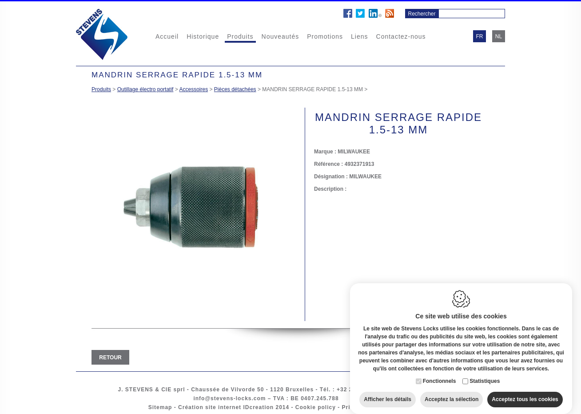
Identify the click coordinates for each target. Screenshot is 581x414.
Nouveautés (280, 36)
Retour (110, 357)
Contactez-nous (401, 36)
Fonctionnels (439, 374)
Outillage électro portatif (145, 89)
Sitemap (160, 407)
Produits (240, 36)
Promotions (325, 36)
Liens (359, 36)
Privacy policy (363, 407)
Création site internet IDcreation (226, 407)
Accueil (167, 36)
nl (498, 36)
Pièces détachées (235, 89)
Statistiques (485, 374)
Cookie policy (315, 407)
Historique (203, 36)
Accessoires (193, 89)
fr (479, 36)
